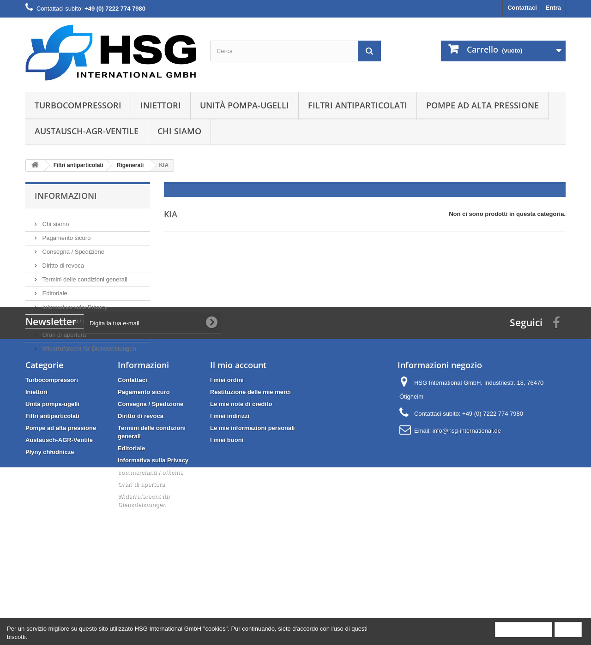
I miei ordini (227, 462)
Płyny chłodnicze (49, 534)
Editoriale (54, 289)
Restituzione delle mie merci (250, 474)
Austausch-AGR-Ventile (87, 131)
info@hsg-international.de (467, 512)
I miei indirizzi (229, 498)
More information (523, 629)
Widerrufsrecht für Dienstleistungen (88, 344)
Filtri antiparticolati (357, 105)
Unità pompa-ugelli (244, 105)
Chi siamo (179, 131)
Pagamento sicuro (65, 234)
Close (568, 629)
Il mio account (238, 447)
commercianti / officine (71, 317)
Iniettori (160, 105)
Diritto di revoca (62, 261)
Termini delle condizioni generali (84, 275)
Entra (553, 7)
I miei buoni (226, 522)
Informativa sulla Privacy (74, 303)
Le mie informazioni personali (252, 510)
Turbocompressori (78, 105)
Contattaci (522, 7)
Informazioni (66, 195)
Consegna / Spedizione (72, 248)
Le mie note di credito (241, 486)
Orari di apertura (63, 331)
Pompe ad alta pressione (482, 105)
